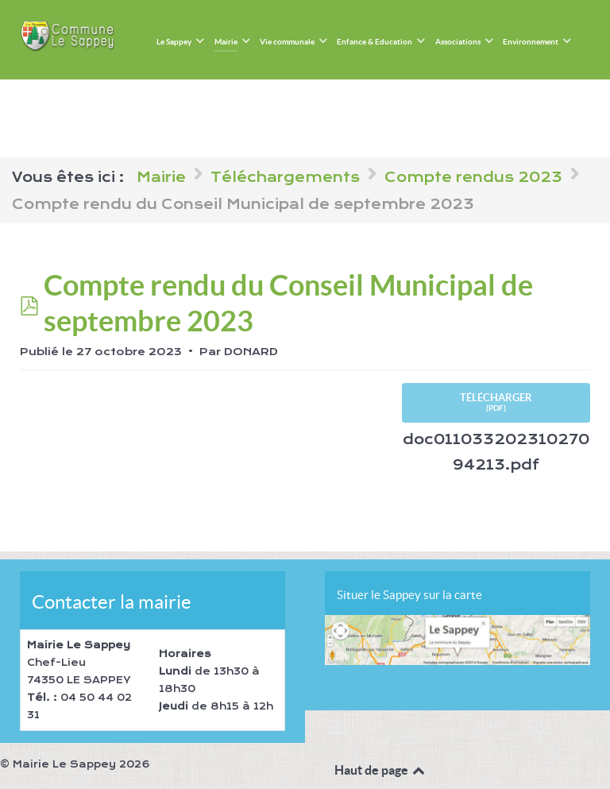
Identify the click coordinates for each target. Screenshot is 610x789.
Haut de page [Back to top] (380, 770)
